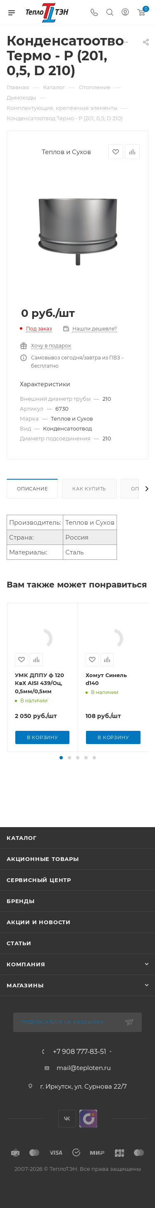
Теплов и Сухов (66, 152)
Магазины (25, 1002)
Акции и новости (39, 938)
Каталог (22, 854)
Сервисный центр (39, 896)
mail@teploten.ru (84, 1084)
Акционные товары (43, 875)
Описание (32, 489)
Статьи (19, 959)
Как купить (89, 489)
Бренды (21, 917)
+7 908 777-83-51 (79, 1068)
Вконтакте (67, 1135)
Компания (26, 980)
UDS (88, 1135)
